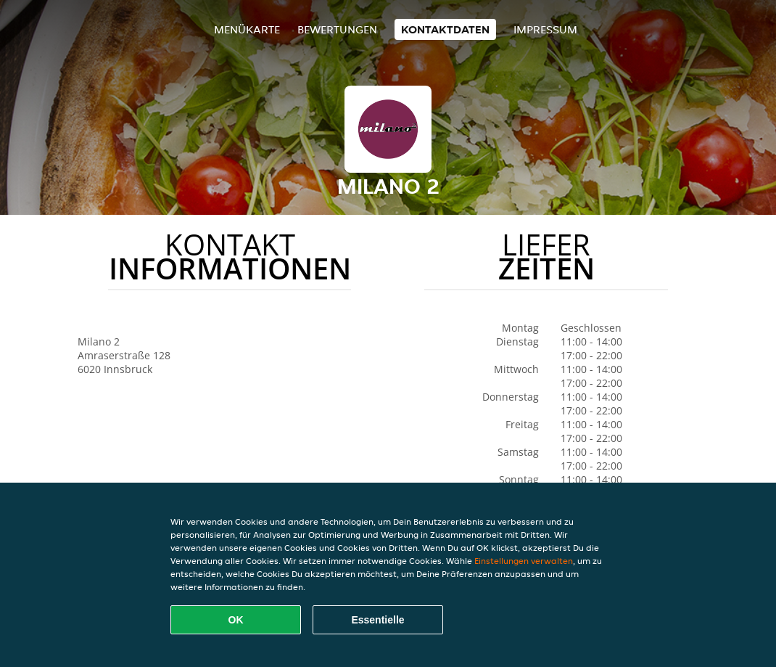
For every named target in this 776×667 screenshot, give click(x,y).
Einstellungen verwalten (523, 560)
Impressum (545, 29)
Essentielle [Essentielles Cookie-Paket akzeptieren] (377, 620)
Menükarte (247, 29)
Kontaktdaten (445, 29)
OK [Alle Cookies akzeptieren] (236, 620)
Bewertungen (337, 29)
